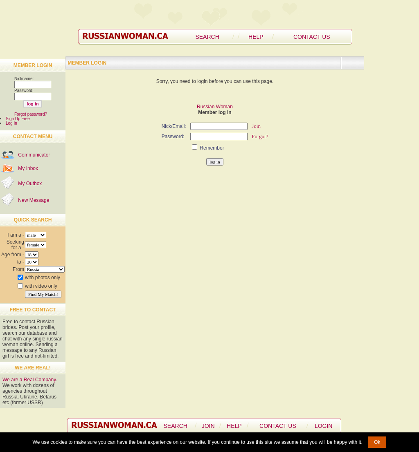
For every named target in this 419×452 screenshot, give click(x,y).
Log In (11, 123)
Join (256, 126)
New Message (33, 200)
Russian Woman (215, 107)
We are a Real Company (29, 380)
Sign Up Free (18, 118)
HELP (256, 37)
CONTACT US (311, 37)
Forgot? (260, 136)
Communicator (34, 155)
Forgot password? (30, 114)
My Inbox (28, 168)
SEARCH (207, 37)
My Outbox (30, 183)
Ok (377, 442)
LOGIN (324, 426)
